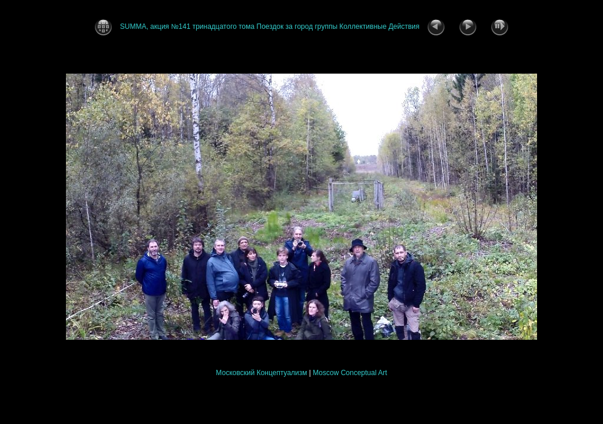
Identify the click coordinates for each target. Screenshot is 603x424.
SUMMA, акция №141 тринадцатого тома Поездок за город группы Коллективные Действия (269, 26)
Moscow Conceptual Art (350, 373)
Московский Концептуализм (261, 373)
